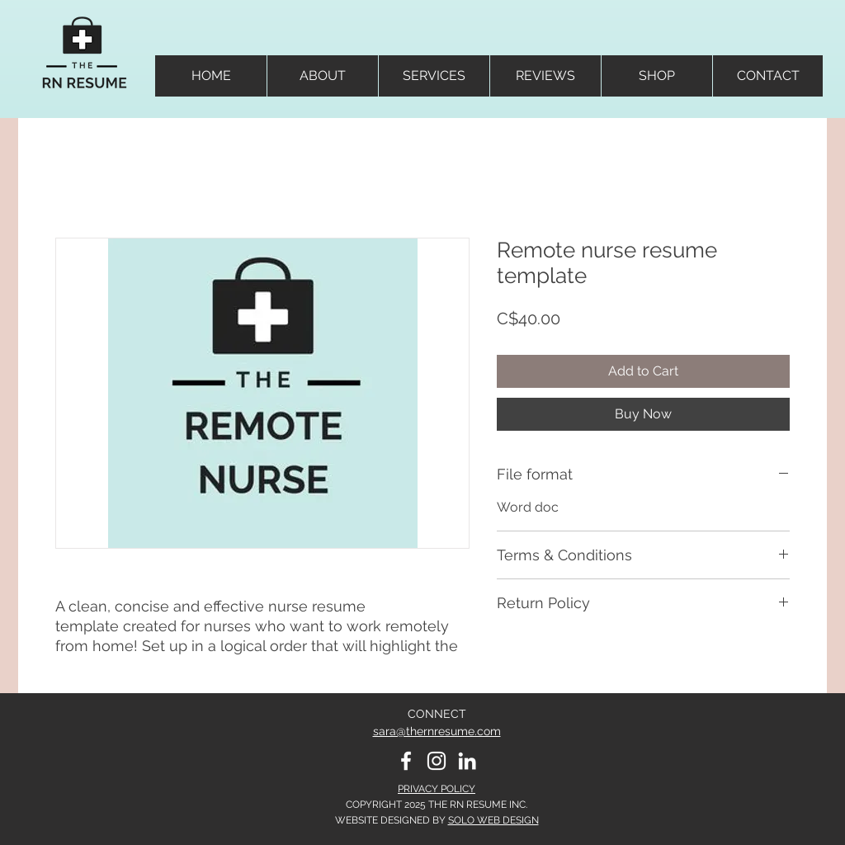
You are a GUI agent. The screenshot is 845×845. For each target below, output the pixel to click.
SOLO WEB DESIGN (493, 820)
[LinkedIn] (467, 760)
